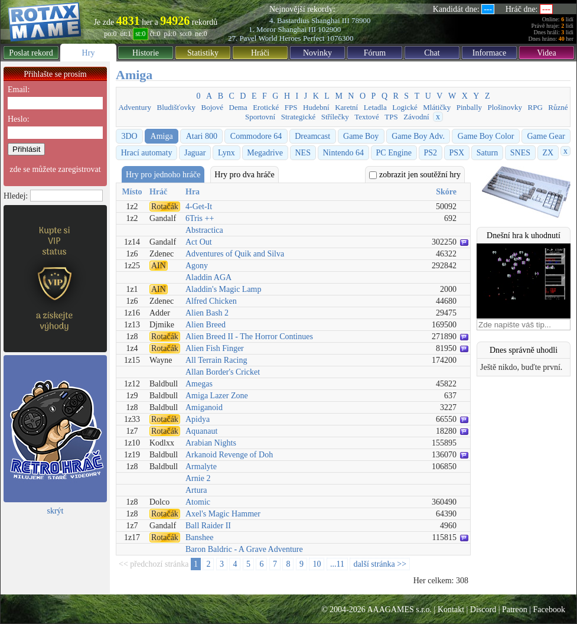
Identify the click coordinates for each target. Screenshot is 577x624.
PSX (456, 152)
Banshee (199, 537)
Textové (366, 116)
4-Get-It (198, 206)
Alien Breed (205, 324)
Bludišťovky (176, 107)
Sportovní (260, 116)
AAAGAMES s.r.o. (399, 609)
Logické (405, 107)
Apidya (197, 419)
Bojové (212, 107)
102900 (329, 29)
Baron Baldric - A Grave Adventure (244, 549)
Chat (431, 52)
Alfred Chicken (211, 301)
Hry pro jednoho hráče (163, 174)
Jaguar (195, 152)
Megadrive (265, 152)
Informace (489, 52)
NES (302, 152)
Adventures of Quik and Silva (234, 253)
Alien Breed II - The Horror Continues (249, 336)
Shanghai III (330, 20)
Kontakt (451, 609)
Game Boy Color (486, 136)
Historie (145, 52)
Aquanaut (201, 431)
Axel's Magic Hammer (222, 513)
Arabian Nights (210, 442)
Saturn (487, 152)
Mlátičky (437, 107)
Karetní (346, 107)
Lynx (226, 152)
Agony (196, 265)
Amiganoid (204, 407)
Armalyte (201, 466)
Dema (238, 107)
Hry (88, 52)
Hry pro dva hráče (244, 174)
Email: (19, 89)
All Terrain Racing (216, 360)
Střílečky (335, 116)
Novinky (317, 52)
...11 (337, 564)
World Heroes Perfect (291, 38)
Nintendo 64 (343, 152)
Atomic (197, 502)
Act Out (198, 242)
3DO (129, 136)
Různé (558, 107)
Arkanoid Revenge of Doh (229, 454)
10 (316, 564)
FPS (291, 107)
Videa (546, 52)
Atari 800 (201, 136)
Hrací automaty (146, 152)
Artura (196, 490)
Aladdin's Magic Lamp (223, 289)
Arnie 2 (197, 478)
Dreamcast (312, 136)
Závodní (416, 116)
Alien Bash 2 (207, 312)
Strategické (298, 116)
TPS (390, 116)
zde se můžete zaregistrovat (54, 169)
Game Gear (546, 136)
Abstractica (204, 230)
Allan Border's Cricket (222, 372)
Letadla (375, 107)
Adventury (134, 107)
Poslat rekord (31, 52)
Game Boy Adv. (418, 136)
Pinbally (469, 107)
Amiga (162, 136)
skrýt (55, 510)
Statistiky (203, 52)
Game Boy (361, 136)
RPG (535, 107)
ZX (548, 152)
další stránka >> (379, 564)
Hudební (316, 107)
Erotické (266, 107)
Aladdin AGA (208, 277)
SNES (520, 152)
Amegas (199, 383)
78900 (361, 20)
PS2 (430, 152)
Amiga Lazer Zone (216, 395)
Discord (483, 609)
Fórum (375, 52)
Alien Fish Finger (214, 348)
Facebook (549, 609)
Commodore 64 (256, 136)
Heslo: (19, 119)
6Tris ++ (199, 218)
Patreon (514, 609)
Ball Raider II (208, 525)
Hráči (260, 52)
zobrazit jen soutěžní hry (415, 174)
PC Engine (394, 152)
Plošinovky (505, 107)
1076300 (340, 38)
